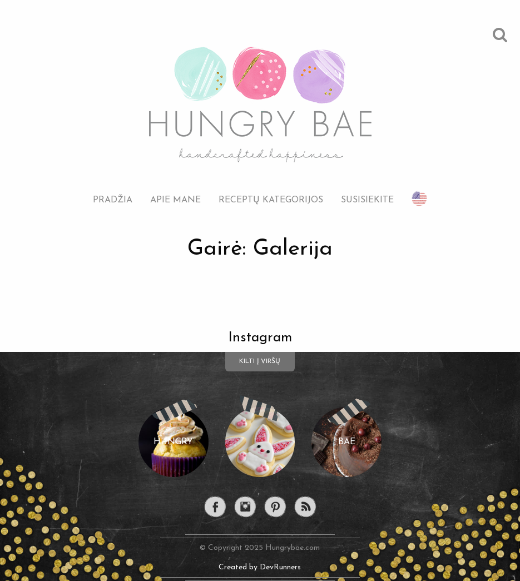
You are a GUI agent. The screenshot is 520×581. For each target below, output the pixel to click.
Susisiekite (367, 200)
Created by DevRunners (260, 567)
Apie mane (175, 200)
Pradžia (112, 200)
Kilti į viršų (259, 361)
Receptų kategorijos (271, 200)
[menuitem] (112, 191)
